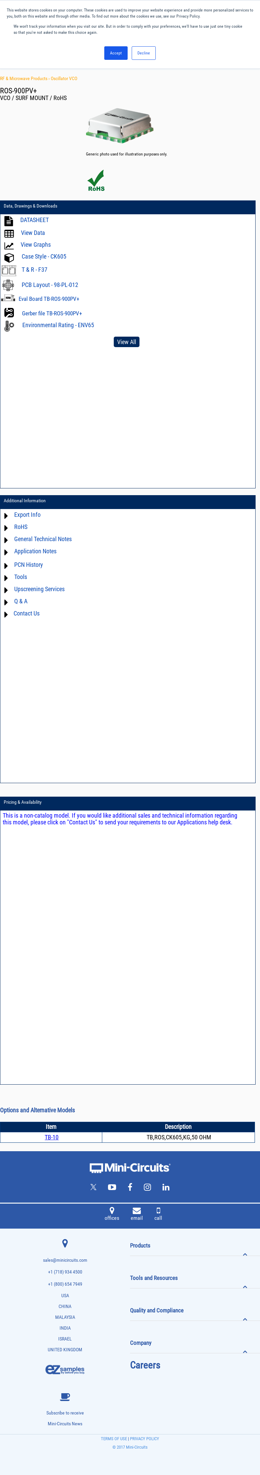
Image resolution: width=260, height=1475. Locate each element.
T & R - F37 (34, 269)
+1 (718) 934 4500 (65, 1272)
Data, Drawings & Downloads (30, 206)
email (137, 1214)
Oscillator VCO (64, 78)
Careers (145, 1365)
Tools (20, 576)
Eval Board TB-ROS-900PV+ (49, 298)
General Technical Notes (43, 538)
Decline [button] (143, 53)
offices (112, 1214)
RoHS (20, 526)
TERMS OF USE (114, 1438)
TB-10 (52, 1137)
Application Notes (35, 551)
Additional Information (25, 500)
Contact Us (27, 613)
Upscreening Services (39, 589)
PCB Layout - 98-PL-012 (50, 284)
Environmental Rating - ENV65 (58, 325)
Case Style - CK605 (44, 256)
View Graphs (36, 244)
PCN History (28, 564)
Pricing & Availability (23, 802)
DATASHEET (34, 219)
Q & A (20, 601)
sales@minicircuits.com (65, 1260)
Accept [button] (116, 53)
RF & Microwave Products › (25, 78)
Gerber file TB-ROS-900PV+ (52, 313)
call (158, 1214)
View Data (33, 232)
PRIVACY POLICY (144, 1438)
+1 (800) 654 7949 (65, 1284)
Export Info (27, 514)
